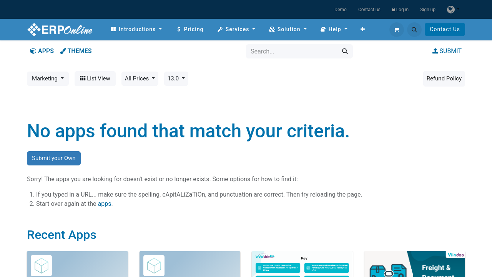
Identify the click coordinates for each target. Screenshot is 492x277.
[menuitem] (136, 29)
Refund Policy (444, 78)
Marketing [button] (45, 78)
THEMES (76, 51)
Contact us (369, 9)
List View (95, 78)
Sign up (427, 9)
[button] (414, 29)
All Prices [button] (137, 78)
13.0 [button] (174, 78)
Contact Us (445, 29)
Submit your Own (54, 158)
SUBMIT (447, 51)
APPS (42, 51)
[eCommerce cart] (396, 29)
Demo (340, 9)
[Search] (345, 51)
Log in (400, 9)
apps (104, 203)
